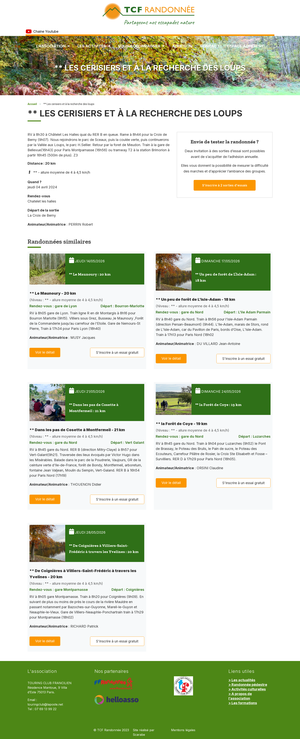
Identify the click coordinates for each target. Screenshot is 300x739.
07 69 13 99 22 (45, 709)
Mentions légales (183, 730)
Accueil (32, 104)
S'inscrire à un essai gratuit (117, 352)
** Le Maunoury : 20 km (90, 274)
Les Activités (93, 46)
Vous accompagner (141, 46)
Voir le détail (45, 352)
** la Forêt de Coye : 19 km (218, 404)
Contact (209, 46)
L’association (53, 46)
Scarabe (139, 735)
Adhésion (182, 46)
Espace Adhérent (245, 46)
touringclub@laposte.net (45, 704)
